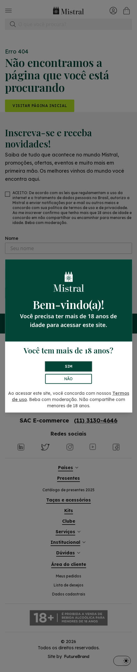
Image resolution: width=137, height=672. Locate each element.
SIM (68, 366)
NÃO (68, 378)
